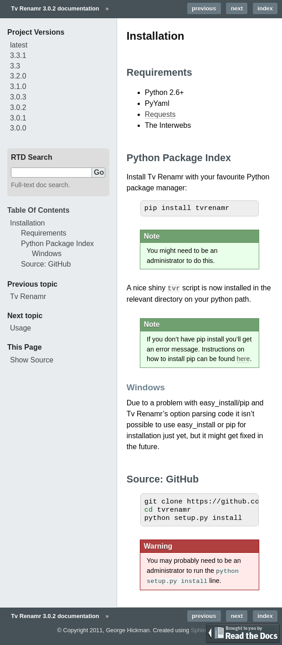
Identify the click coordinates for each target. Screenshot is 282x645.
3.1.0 (18, 86)
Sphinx (200, 628)
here (243, 358)
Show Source (31, 360)
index (264, 8)
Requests (160, 114)
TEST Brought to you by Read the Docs (243, 633)
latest (18, 45)
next (237, 8)
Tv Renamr (28, 296)
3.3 (15, 66)
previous (204, 8)
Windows (47, 253)
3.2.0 (18, 76)
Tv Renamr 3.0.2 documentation (55, 8)
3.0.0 (18, 128)
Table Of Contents (38, 210)
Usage (20, 328)
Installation (27, 223)
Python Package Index (57, 243)
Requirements (44, 233)
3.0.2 (18, 107)
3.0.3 (18, 97)
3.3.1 (18, 55)
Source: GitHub (46, 264)
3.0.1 (18, 118)
